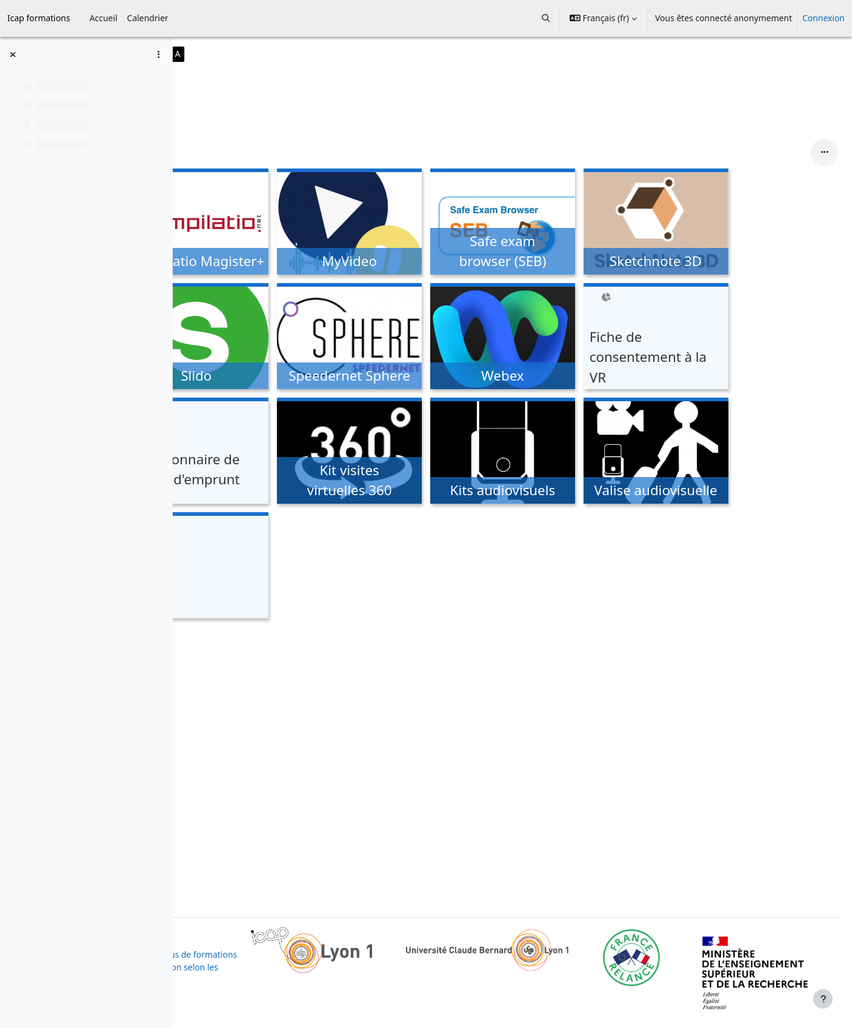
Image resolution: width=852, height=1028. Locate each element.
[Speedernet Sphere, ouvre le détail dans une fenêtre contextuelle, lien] (426, 338)
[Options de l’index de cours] (158, 54)
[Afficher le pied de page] (823, 999)
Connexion (823, 18)
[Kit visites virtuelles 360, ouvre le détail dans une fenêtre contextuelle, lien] (426, 452)
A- (242, 53)
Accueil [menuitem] (104, 18)
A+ (276, 53)
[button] (546, 18)
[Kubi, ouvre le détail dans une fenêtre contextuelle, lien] (273, 567)
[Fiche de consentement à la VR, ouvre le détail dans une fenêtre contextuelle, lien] (732, 338)
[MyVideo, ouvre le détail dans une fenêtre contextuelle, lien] (426, 223)
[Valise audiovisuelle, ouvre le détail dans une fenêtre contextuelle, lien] (732, 452)
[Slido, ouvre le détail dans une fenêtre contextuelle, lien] (273, 338)
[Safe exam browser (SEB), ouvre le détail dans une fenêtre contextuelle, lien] (579, 223)
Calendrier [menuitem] (147, 18)
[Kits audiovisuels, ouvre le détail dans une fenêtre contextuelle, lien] (579, 452)
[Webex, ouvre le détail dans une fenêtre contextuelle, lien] (579, 338)
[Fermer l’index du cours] (12, 54)
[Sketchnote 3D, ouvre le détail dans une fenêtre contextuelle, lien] (732, 223)
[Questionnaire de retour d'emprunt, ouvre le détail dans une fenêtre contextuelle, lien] (273, 452)
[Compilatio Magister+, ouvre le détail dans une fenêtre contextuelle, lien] (273, 223)
